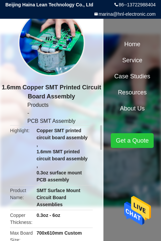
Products (38, 105)
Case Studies (132, 76)
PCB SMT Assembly (51, 121)
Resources (132, 92)
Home (132, 44)
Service (132, 60)
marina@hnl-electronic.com (127, 14)
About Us (132, 108)
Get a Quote (132, 140)
